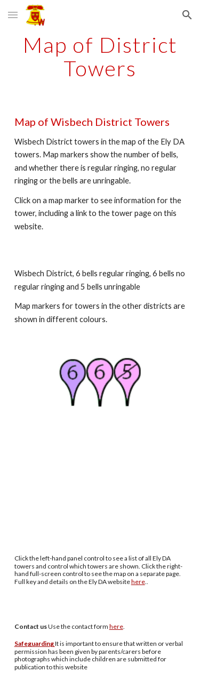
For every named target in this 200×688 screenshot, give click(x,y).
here (138, 582)
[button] (13, 14)
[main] (100, 56)
